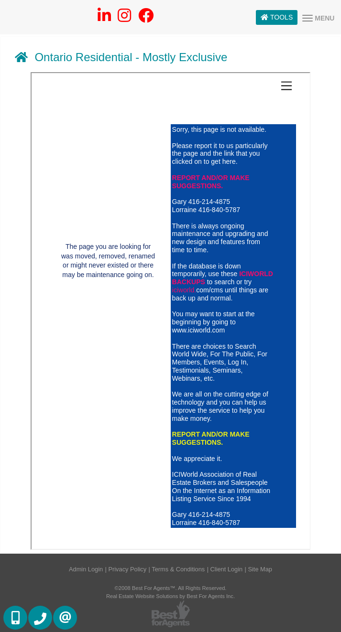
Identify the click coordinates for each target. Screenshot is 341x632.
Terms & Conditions (178, 569)
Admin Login (86, 569)
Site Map (260, 569)
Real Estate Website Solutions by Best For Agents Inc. (170, 596)
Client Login (226, 569)
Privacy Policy (127, 569)
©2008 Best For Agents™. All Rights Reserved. (171, 588)
